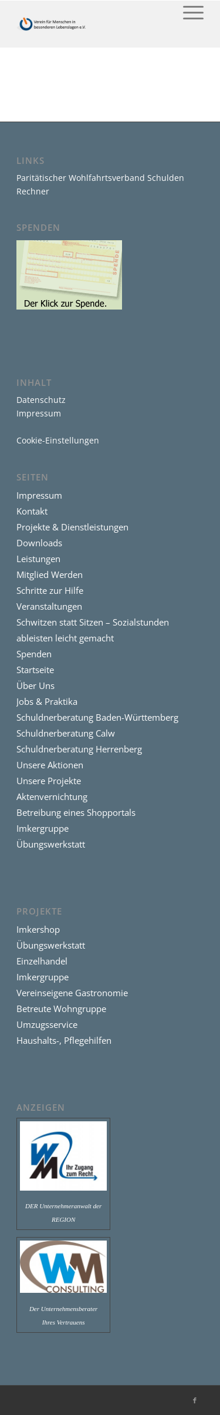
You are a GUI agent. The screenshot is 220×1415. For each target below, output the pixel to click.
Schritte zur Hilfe (49, 590)
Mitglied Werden (49, 574)
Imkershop (38, 929)
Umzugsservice (46, 1024)
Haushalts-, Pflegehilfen (63, 1040)
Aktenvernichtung (51, 796)
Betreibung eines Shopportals (76, 812)
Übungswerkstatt (50, 844)
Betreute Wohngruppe (61, 1008)
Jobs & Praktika (46, 701)
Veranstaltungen (49, 606)
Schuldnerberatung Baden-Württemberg (97, 717)
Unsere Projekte (48, 781)
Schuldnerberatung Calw (65, 733)
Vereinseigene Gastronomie (72, 993)
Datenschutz (41, 399)
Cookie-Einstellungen (57, 440)
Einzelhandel (41, 961)
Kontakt (32, 511)
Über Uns (35, 685)
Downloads (39, 543)
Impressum (38, 413)
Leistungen (38, 558)
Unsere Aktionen (49, 765)
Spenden (34, 654)
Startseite (35, 669)
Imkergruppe (42, 828)
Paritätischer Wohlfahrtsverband (80, 177)
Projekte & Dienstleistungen (72, 527)
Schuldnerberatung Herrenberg (79, 749)
